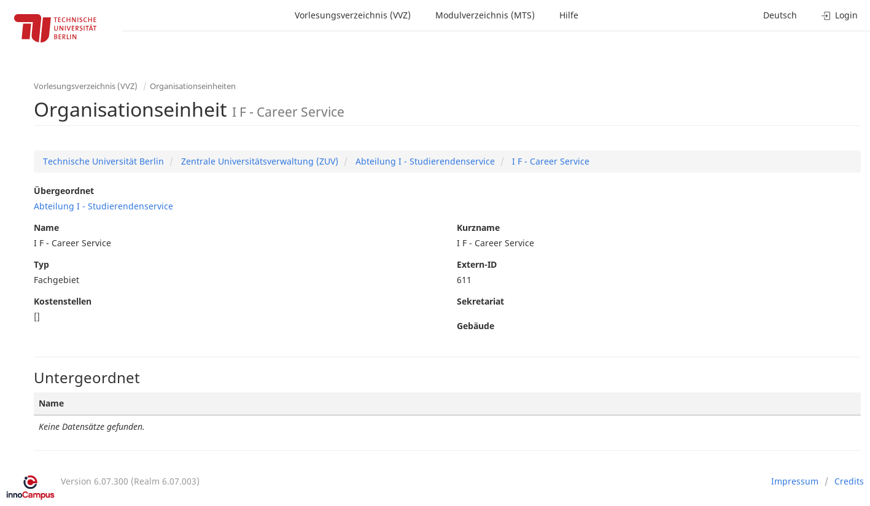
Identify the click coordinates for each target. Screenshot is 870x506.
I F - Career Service (549, 161)
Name (46, 227)
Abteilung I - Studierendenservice (424, 161)
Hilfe (568, 15)
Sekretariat (480, 301)
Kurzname (478, 227)
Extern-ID (477, 264)
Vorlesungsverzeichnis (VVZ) (353, 15)
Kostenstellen (62, 301)
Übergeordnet (64, 191)
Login (839, 15)
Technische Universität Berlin (103, 161)
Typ (41, 264)
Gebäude (475, 326)
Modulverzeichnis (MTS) (485, 15)
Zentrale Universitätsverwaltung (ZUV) (258, 161)
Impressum (794, 481)
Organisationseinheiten (193, 85)
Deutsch (780, 15)
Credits (849, 481)
